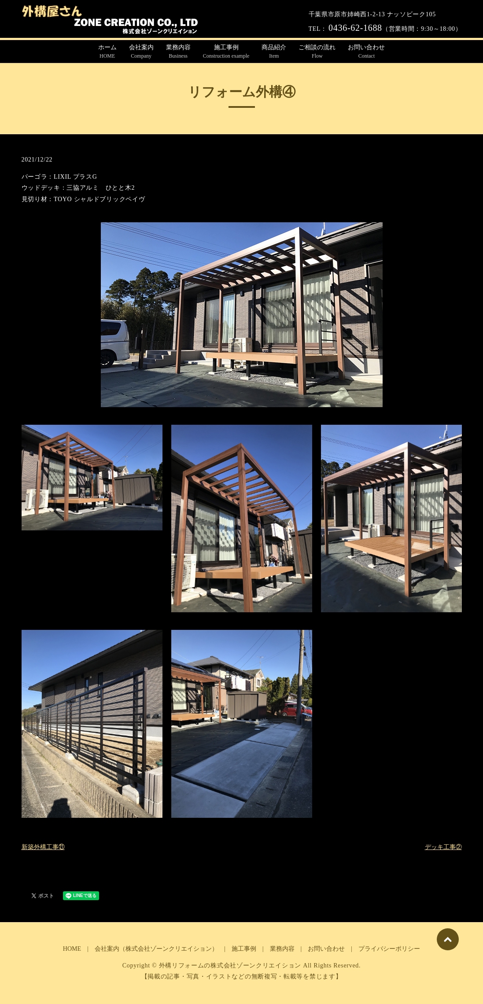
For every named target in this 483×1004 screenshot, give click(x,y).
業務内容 (178, 52)
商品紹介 (274, 52)
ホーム (107, 52)
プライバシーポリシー (389, 948)
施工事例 (226, 52)
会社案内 (141, 52)
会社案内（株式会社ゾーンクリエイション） (156, 948)
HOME (72, 948)
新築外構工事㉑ (43, 847)
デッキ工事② (443, 847)
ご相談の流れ (317, 52)
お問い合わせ (366, 52)
